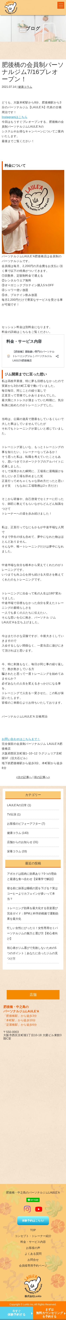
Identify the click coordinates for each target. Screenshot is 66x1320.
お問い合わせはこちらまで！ (21, 739)
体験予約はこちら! (33, 1220)
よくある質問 (33, 1253)
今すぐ (17, 1313)
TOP (33, 1230)
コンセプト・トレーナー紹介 (33, 1236)
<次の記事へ (24, 777)
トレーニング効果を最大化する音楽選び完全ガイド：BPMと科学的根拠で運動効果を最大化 (32, 913)
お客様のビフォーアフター (24, 823)
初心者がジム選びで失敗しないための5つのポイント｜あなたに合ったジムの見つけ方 (32, 953)
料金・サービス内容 (33, 1241)
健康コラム (25, 86)
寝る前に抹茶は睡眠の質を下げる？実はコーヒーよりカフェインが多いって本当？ (32, 893)
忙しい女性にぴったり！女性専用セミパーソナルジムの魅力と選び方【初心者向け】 (32, 933)
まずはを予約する (49, 1313)
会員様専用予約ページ (33, 1265)
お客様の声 (33, 1247)
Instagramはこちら (14, 117)
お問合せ (33, 1259)
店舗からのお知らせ (19, 842)
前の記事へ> (42, 777)
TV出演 (11, 814)
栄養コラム (14, 851)
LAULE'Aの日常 (17, 805)
